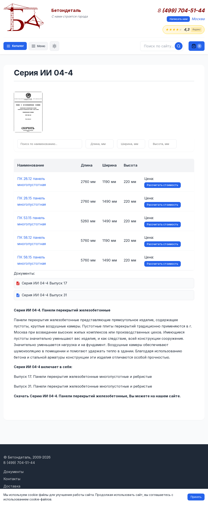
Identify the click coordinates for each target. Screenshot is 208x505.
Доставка (11, 486)
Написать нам (178, 19)
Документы (13, 472)
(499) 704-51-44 (181, 10)
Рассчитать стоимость (162, 185)
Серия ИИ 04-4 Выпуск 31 (44, 295)
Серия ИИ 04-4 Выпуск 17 (44, 283)
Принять (196, 497)
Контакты (11, 479)
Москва (198, 19)
